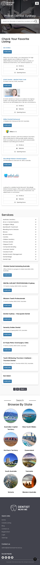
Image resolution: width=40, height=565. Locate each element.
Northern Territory (11, 450)
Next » (23, 389)
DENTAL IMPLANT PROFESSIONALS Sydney (19, 283)
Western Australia (29, 492)
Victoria (11, 492)
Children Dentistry (8, 239)
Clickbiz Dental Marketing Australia (16, 266)
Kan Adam (7, 376)
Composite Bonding (9, 247)
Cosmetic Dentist (8, 249)
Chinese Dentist (8, 242)
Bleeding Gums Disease (11, 229)
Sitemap (4, 537)
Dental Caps (7, 259)
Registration (6, 531)
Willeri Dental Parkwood (11, 119)
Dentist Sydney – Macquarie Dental (16, 314)
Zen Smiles (7, 47)
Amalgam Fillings (8, 224)
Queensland (29, 450)
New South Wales (29, 427)
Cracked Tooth (8, 252)
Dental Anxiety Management (12, 254)
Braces (5, 232)
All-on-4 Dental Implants (11, 222)
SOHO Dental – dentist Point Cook (14, 79)
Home (4, 520)
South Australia (11, 471)
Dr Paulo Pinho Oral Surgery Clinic (16, 343)
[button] (7, 275)
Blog (3, 526)
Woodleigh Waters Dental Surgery (15, 158)
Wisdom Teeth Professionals (14, 298)
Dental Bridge (7, 256)
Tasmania (29, 471)
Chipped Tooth (8, 244)
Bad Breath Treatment (10, 227)
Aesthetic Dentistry (9, 219)
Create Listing (6, 523)
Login (3, 534)
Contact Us (5, 529)
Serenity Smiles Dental (11, 327)
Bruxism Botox (7, 234)
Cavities (5, 237)
